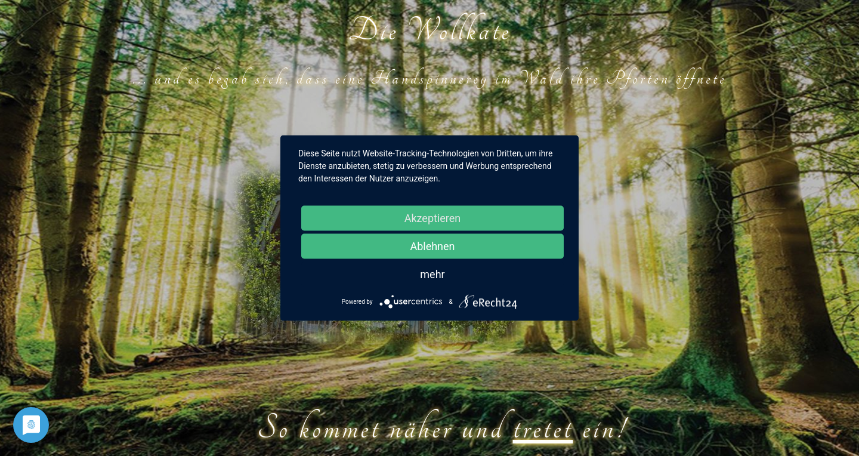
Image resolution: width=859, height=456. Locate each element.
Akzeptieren (432, 218)
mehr (432, 274)
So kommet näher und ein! (441, 428)
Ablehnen (432, 246)
